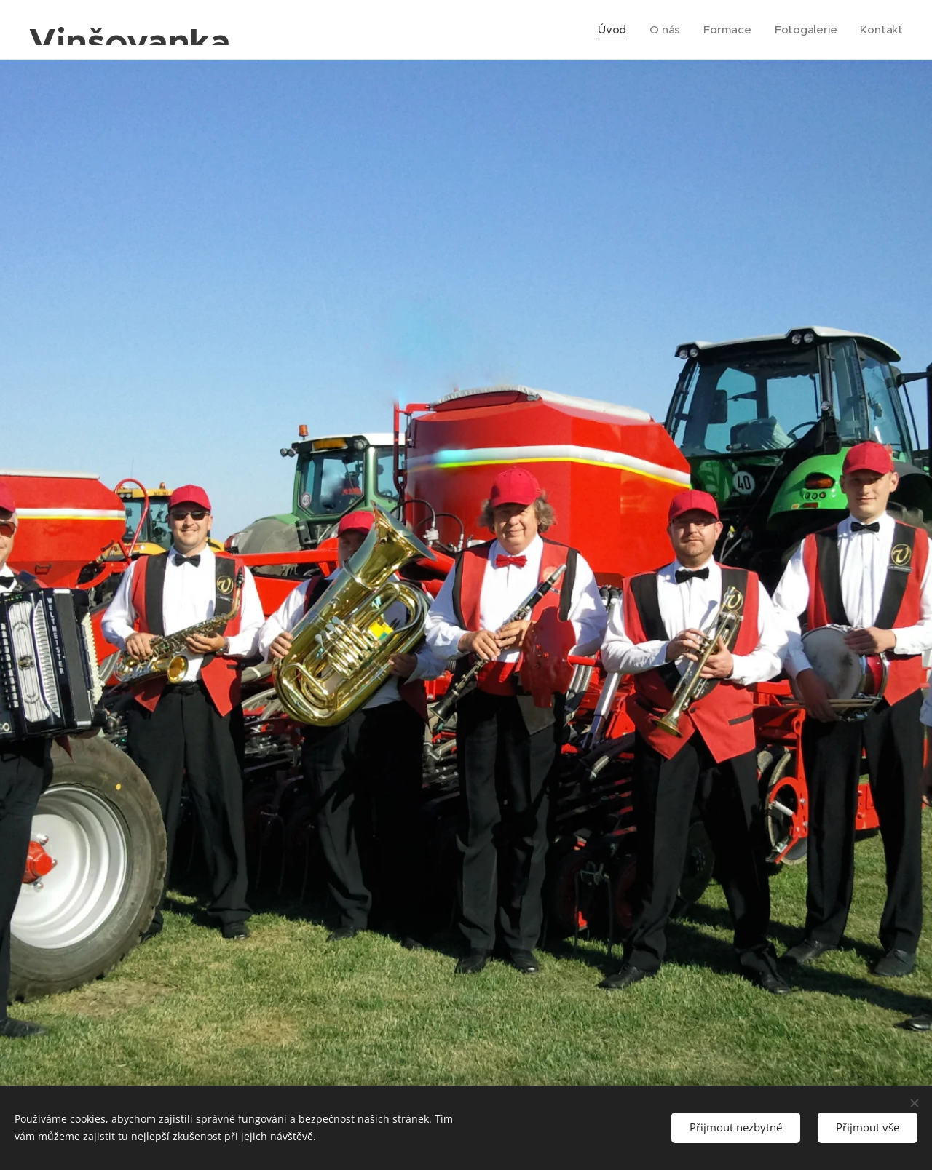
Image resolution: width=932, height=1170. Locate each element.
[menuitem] (611, 30)
